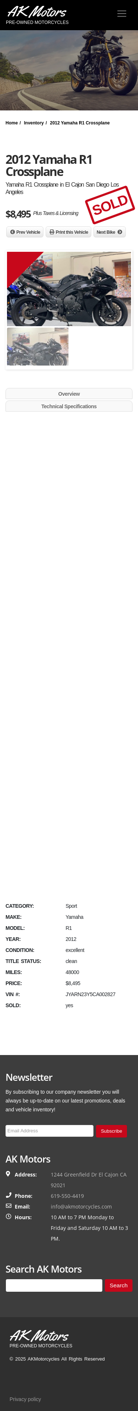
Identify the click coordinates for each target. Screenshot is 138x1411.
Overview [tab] (68, 394)
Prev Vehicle (28, 232)
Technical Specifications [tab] (68, 406)
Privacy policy (25, 1399)
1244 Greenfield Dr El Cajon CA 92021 (89, 1180)
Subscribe (111, 1131)
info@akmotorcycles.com (81, 1206)
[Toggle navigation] (122, 13)
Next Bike (106, 232)
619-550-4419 (67, 1195)
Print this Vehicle (72, 232)
